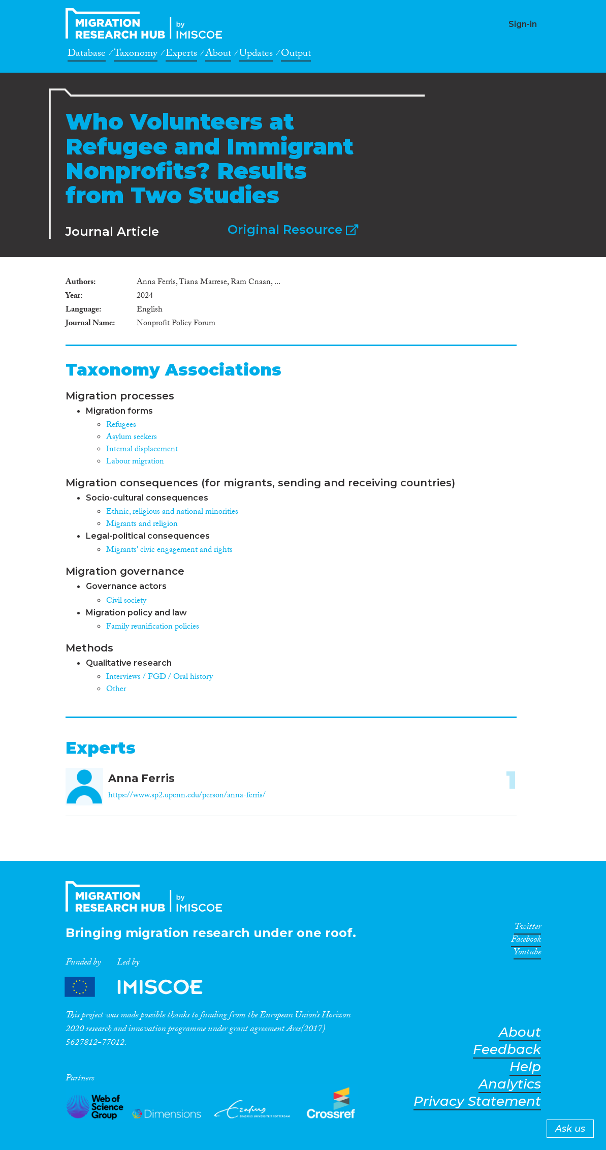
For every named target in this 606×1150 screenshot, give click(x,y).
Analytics (510, 1084)
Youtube (527, 954)
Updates (256, 54)
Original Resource (293, 229)
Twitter (527, 928)
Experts (181, 54)
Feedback (507, 1050)
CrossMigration (147, 23)
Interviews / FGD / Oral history (159, 678)
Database (87, 54)
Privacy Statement (477, 1101)
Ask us (570, 1128)
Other (116, 690)
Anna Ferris (141, 778)
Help (525, 1067)
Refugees (121, 425)
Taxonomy (135, 54)
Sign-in (522, 24)
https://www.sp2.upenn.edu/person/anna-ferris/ (187, 796)
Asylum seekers (131, 438)
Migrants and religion (142, 525)
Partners (142, 986)
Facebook (526, 941)
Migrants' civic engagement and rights (169, 550)
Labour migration (135, 462)
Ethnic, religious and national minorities (172, 512)
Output (296, 54)
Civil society (126, 601)
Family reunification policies (152, 627)
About (218, 54)
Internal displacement (142, 450)
